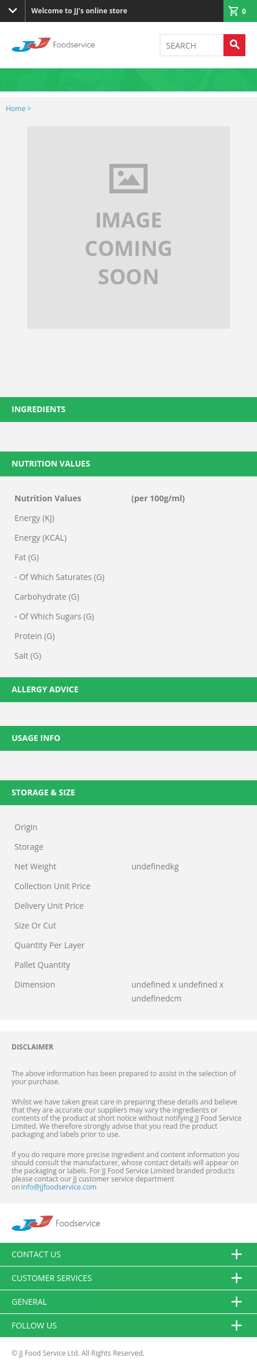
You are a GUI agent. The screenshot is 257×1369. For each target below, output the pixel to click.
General (128, 1301)
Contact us (128, 1254)
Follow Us (128, 1325)
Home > (18, 108)
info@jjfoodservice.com (59, 1187)
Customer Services (128, 1278)
